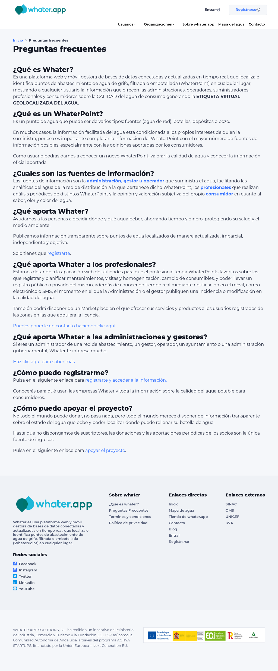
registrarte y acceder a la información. (126, 380)
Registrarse (179, 542)
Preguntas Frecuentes (129, 510)
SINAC (231, 504)
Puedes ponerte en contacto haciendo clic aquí (64, 325)
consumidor (219, 194)
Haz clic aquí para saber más (44, 361)
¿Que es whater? (124, 504)
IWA (229, 523)
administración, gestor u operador (125, 180)
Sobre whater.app (198, 24)
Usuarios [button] (125, 24)
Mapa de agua (181, 510)
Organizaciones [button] (158, 24)
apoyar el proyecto (105, 450)
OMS (230, 510)
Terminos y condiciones (130, 517)
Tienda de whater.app (188, 517)
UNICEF (232, 517)
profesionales (215, 187)
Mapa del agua (231, 24)
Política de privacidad (128, 523)
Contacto (257, 24)
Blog (173, 529)
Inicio (18, 40)
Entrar (174, 535)
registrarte (59, 253)
